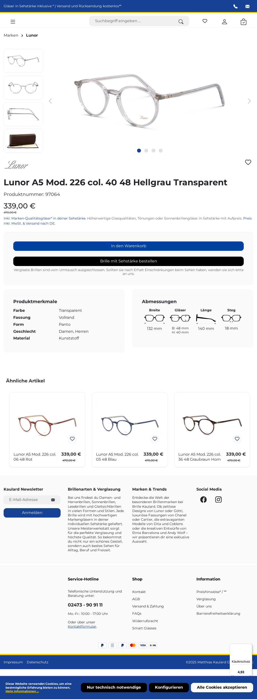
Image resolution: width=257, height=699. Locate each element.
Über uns (204, 613)
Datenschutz (37, 669)
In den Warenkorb (128, 252)
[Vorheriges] (50, 107)
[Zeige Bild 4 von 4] (161, 157)
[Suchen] (181, 24)
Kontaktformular (82, 633)
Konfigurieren (169, 687)
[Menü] (13, 24)
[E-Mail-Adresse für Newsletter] (24, 506)
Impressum (13, 669)
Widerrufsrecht (145, 628)
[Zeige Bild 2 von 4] (146, 157)
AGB (136, 606)
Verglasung (206, 606)
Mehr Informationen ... (22, 691)
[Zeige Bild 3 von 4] (153, 157)
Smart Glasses (144, 635)
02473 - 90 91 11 (85, 612)
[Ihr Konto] (224, 24)
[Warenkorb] (243, 24)
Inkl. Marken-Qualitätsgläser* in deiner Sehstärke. (45, 225)
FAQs (136, 620)
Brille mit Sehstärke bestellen (128, 268)
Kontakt (139, 598)
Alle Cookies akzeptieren (222, 687)
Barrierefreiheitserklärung (218, 620)
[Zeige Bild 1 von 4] (139, 157)
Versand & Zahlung (148, 613)
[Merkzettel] (204, 23)
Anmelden (32, 519)
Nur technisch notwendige (114, 687)
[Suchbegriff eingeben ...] (131, 24)
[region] (128, 108)
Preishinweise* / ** (211, 598)
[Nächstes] (249, 107)
